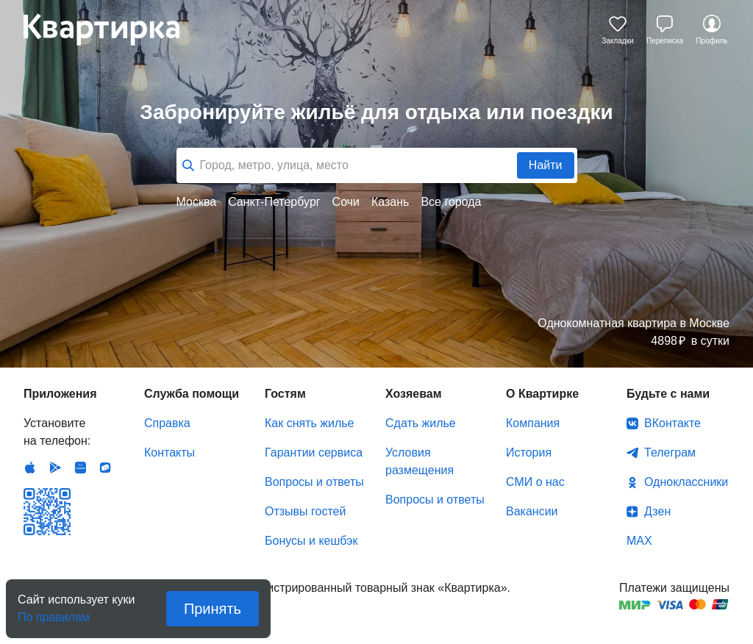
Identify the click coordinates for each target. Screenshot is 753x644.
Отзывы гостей (305, 511)
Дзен (657, 511)
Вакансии (532, 511)
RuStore (105, 467)
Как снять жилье (309, 423)
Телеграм (670, 452)
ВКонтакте (672, 423)
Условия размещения (419, 461)
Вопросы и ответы (314, 482)
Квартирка (112, 29)
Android (55, 467)
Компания (533, 423)
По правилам (54, 613)
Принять (212, 609)
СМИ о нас (535, 482)
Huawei (80, 467)
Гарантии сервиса (314, 452)
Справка (167, 423)
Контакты (169, 452)
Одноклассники (686, 482)
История (529, 452)
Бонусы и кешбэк (311, 540)
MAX (639, 540)
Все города (451, 202)
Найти (546, 165)
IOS (30, 467)
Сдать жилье (420, 423)
